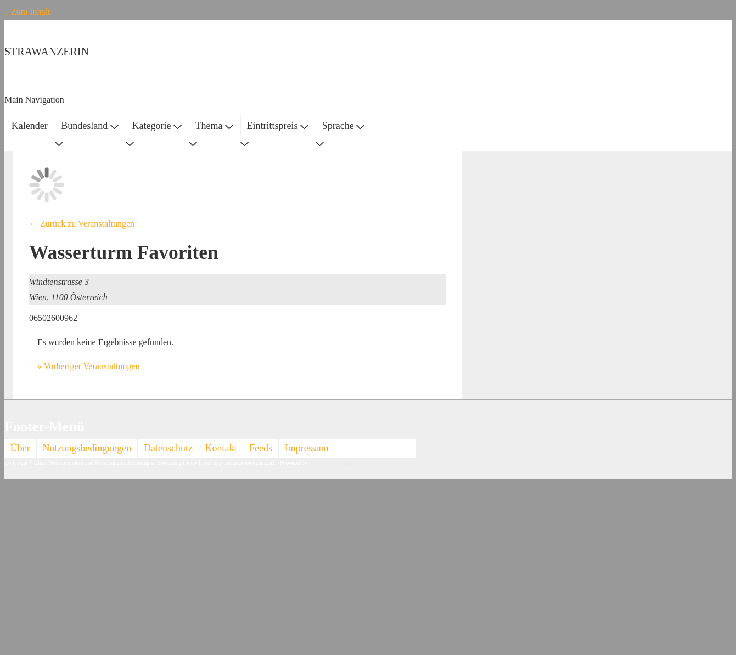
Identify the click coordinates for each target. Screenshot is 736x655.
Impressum (307, 448)
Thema (214, 125)
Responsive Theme (331, 463)
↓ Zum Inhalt (27, 11)
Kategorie (156, 125)
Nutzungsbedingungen (86, 448)
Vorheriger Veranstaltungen (88, 366)
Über (20, 448)
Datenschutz (168, 448)
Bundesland (90, 125)
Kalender (30, 125)
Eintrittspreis (278, 125)
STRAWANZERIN (46, 52)
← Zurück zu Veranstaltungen (81, 223)
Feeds (260, 448)
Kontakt (221, 448)
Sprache (343, 125)
